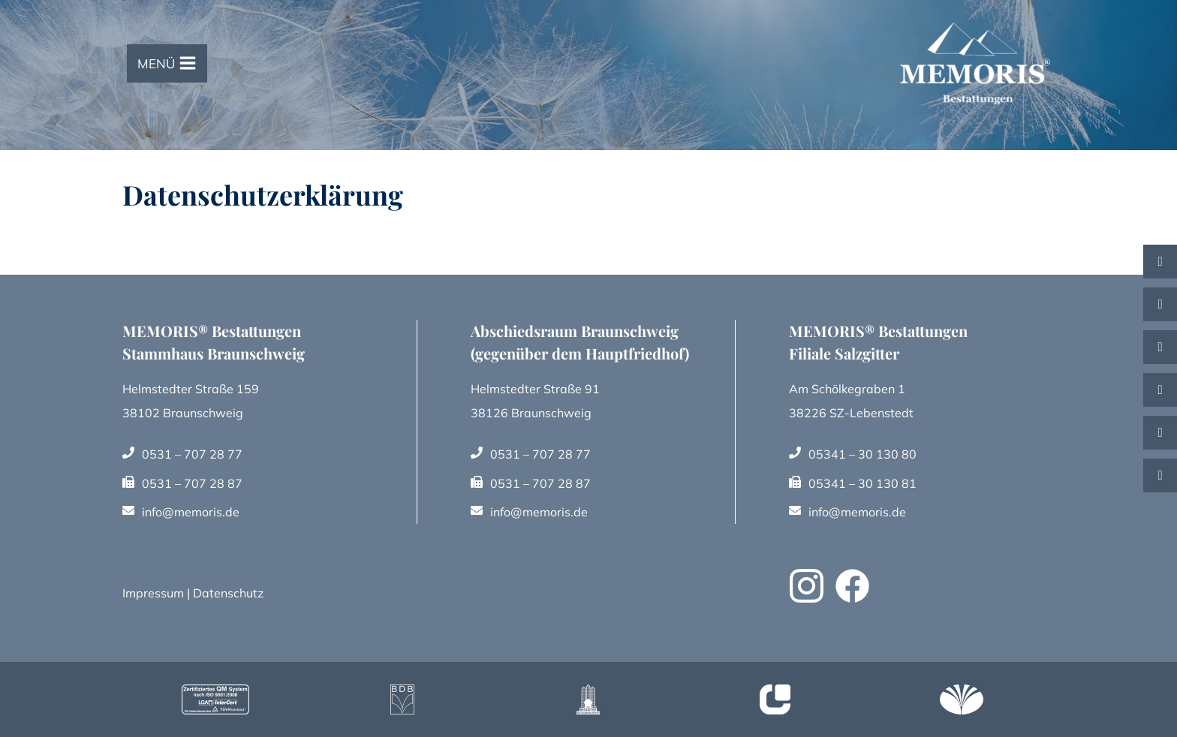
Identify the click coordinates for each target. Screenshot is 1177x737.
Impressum (153, 592)
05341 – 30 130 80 (863, 454)
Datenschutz (228, 592)
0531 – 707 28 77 (192, 454)
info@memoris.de (190, 511)
